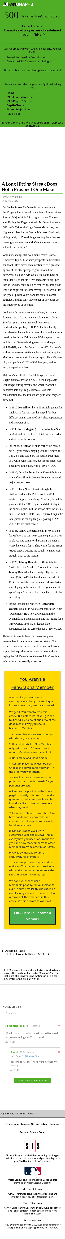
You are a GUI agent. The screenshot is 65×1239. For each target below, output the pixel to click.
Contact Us (27, 1123)
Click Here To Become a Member (32, 916)
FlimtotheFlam (32, 1056)
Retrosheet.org (32, 1219)
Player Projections (18, 109)
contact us (53, 70)
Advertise (41, 1123)
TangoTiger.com (32, 1203)
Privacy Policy (38, 1132)
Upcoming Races (15, 950)
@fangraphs (12, 1123)
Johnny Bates (26, 562)
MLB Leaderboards (19, 96)
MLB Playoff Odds (19, 101)
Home (10, 92)
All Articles (13, 113)
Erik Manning (14, 196)
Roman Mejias (11, 217)
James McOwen (24, 207)
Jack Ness (24, 489)
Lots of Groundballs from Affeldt (26, 953)
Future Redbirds (46, 969)
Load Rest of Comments (32, 1080)
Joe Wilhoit (24, 407)
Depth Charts (15, 105)
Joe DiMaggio (26, 429)
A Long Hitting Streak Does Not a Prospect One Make (29, 186)
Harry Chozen (27, 530)
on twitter (33, 978)
